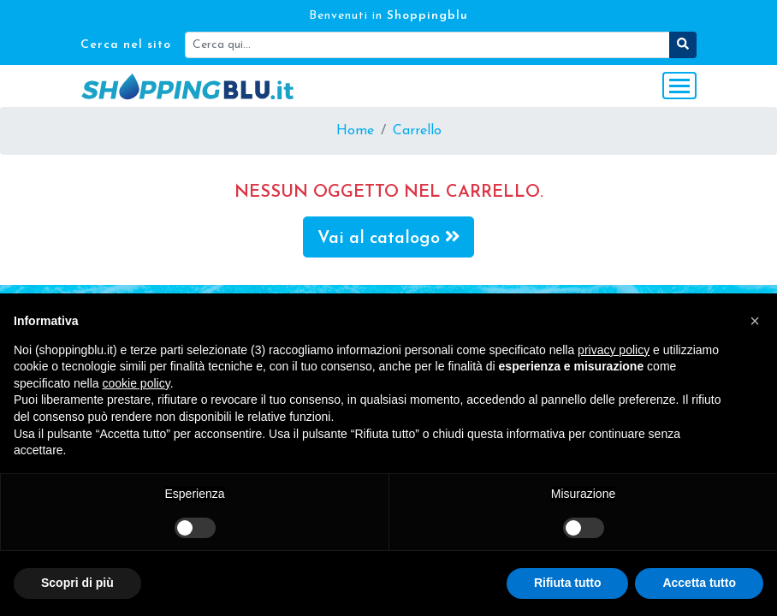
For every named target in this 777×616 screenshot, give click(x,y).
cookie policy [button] (136, 383)
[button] (754, 321)
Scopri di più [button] (77, 582)
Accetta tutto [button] (699, 582)
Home (355, 131)
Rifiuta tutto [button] (568, 582)
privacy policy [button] (613, 350)
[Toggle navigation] (679, 85)
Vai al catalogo (388, 237)
